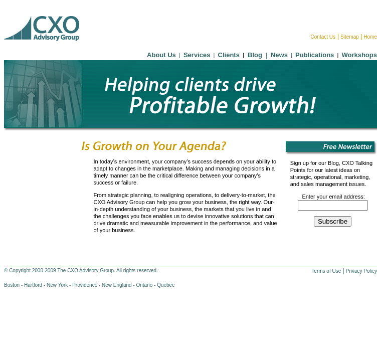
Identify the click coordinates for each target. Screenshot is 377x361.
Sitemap (349, 37)
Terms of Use (326, 271)
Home (370, 37)
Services (197, 55)
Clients (229, 55)
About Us (161, 55)
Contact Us (323, 37)
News (279, 55)
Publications (314, 55)
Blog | (256, 55)
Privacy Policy (361, 271)
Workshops (359, 55)
